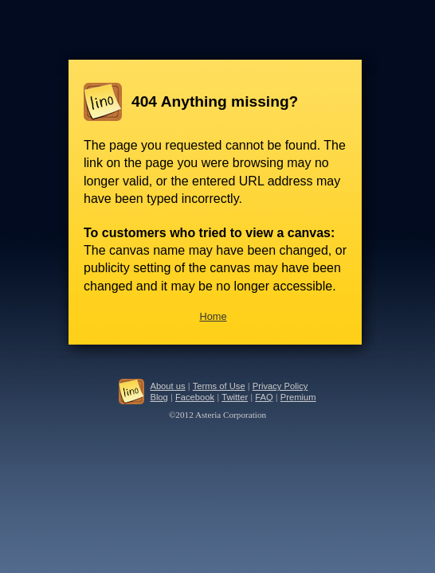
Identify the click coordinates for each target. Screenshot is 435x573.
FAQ (263, 397)
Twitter (234, 397)
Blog (158, 397)
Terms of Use (219, 386)
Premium (298, 397)
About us (167, 386)
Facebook (194, 397)
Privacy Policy (280, 386)
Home (212, 316)
